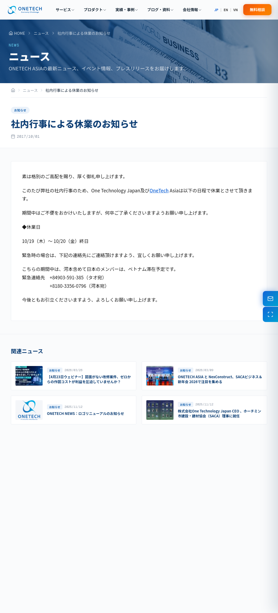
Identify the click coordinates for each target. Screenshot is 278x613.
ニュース (41, 33)
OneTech (159, 190)
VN (235, 9)
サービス (65, 9)
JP (216, 9)
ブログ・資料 (160, 9)
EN (226, 9)
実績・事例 (126, 9)
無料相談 (257, 9)
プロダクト (95, 9)
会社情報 (192, 9)
